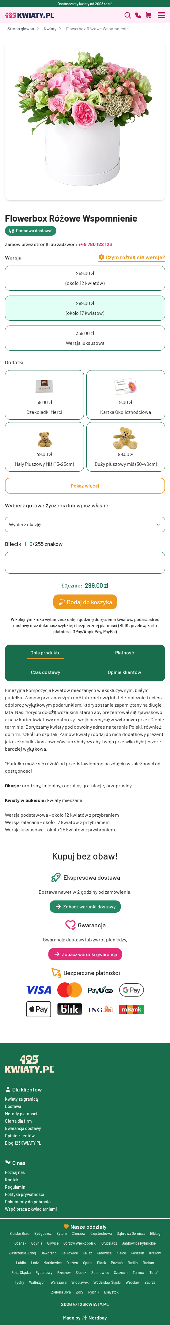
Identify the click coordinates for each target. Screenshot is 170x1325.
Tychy (19, 1282)
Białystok (111, 1292)
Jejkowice (70, 1253)
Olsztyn (72, 1263)
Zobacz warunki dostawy (85, 906)
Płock (101, 1263)
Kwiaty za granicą (21, 1099)
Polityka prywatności (24, 1194)
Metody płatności (21, 1113)
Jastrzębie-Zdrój (22, 1253)
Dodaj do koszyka (85, 601)
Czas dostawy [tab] (45, 672)
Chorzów (78, 1233)
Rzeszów (64, 1272)
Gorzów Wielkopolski (79, 1243)
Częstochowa (101, 1233)
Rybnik (93, 1292)
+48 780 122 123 (95, 244)
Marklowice (52, 1263)
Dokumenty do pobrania (28, 1201)
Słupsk (81, 1272)
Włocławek (80, 1282)
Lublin (21, 1263)
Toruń (154, 1272)
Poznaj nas (15, 1172)
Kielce (121, 1253)
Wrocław (133, 1282)
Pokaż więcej (85, 485)
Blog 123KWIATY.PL (23, 1143)
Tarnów (139, 1272)
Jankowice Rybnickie (139, 1243)
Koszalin (137, 1253)
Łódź (35, 1263)
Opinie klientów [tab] (124, 672)
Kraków (155, 1253)
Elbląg (155, 1233)
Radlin (133, 1263)
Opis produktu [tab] (45, 652)
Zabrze (150, 1282)
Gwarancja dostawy (23, 1128)
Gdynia (36, 1243)
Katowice (104, 1253)
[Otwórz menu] (161, 15)
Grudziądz (109, 1243)
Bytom (61, 1233)
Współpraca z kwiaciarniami (31, 1209)
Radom (148, 1263)
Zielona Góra (61, 1292)
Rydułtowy (44, 1272)
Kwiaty (50, 28)
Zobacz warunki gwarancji (85, 954)
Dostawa (13, 1106)
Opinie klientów (20, 1135)
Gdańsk (20, 1243)
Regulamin (15, 1187)
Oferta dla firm (18, 1121)
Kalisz (87, 1253)
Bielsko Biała (19, 1233)
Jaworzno (49, 1253)
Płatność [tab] (124, 652)
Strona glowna (20, 28)
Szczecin (121, 1272)
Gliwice (53, 1243)
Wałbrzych (37, 1282)
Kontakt (12, 1179)
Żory (79, 1292)
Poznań (117, 1263)
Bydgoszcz (42, 1233)
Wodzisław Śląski (107, 1282)
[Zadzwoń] (127, 15)
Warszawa (58, 1282)
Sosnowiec (100, 1272)
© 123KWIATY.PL (85, 1304)
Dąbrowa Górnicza (131, 1233)
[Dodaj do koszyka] (148, 15)
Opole (87, 1263)
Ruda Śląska (21, 1272)
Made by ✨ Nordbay (85, 1317)
